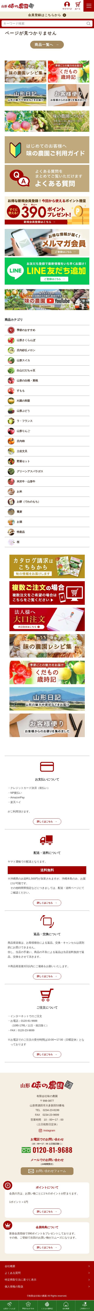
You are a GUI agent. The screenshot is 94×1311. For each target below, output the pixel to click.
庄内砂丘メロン (26, 350)
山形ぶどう (23, 410)
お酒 (19, 521)
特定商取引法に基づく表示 (20, 1279)
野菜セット (23, 461)
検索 (89, 24)
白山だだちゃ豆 (26, 370)
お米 (19, 491)
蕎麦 (19, 511)
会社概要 (10, 1266)
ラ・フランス (25, 420)
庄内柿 (21, 441)
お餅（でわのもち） (29, 501)
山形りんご (23, 430)
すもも (21, 390)
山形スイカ (23, 360)
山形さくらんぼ (26, 340)
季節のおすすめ (26, 330)
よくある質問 (13, 1272)
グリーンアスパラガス (30, 471)
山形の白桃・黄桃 (27, 380)
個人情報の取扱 (14, 1286)
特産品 (21, 531)
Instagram (49, 1130)
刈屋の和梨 (23, 400)
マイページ (67, 9)
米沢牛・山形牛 (26, 481)
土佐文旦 (22, 451)
